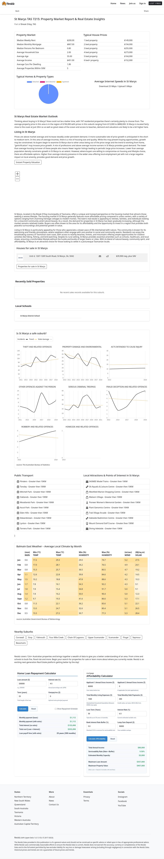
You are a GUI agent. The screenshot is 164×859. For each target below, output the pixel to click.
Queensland (19, 804)
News (122, 3)
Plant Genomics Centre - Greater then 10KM (107, 507)
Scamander (113, 637)
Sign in (142, 3)
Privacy (87, 796)
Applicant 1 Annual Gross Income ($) (101, 686)
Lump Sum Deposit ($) (132, 726)
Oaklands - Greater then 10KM (32, 497)
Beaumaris (21, 643)
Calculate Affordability (96, 739)
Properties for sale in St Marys (31, 266)
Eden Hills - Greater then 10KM (32, 512)
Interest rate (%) (63, 684)
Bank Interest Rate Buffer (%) (101, 726)
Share (146, 11)
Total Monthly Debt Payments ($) (132, 699)
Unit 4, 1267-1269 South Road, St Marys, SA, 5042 (51, 256)
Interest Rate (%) (132, 714)
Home (113, 3)
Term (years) (32, 697)
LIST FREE (155, 3)
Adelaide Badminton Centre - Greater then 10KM (109, 518)
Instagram (123, 796)
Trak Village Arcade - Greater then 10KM (105, 512)
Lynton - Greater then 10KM (30, 523)
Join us (132, 3)
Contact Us (54, 804)
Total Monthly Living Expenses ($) (101, 700)
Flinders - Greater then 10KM (31, 481)
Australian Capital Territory (26, 824)
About (51, 796)
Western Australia (22, 820)
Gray (30, 637)
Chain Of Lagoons (76, 637)
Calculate (22, 709)
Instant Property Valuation (28, 162)
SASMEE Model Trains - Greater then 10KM (107, 481)
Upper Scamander (96, 637)
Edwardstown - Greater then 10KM (33, 518)
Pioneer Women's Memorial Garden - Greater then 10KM (113, 502)
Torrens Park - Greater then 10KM (33, 528)
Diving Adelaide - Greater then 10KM (104, 528)
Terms (86, 800)
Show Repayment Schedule (66, 709)
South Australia (21, 808)
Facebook (122, 801)
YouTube (122, 805)
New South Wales (22, 800)
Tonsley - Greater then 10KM (31, 486)
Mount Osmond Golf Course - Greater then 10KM (110, 523)
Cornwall (20, 637)
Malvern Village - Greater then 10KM (104, 497)
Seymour (136, 637)
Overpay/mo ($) (63, 697)
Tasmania (18, 812)
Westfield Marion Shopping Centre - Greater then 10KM (112, 492)
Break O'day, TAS (28, 24)
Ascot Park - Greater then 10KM (32, 507)
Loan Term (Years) (101, 714)
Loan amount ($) (32, 684)
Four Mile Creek (56, 637)
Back (17, 11)
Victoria (17, 816)
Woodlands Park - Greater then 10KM (35, 502)
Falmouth (40, 637)
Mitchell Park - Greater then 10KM (33, 492)
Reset (33, 709)
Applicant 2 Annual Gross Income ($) (132, 686)
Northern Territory (22, 796)
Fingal (125, 637)
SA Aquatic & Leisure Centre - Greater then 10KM (109, 486)
